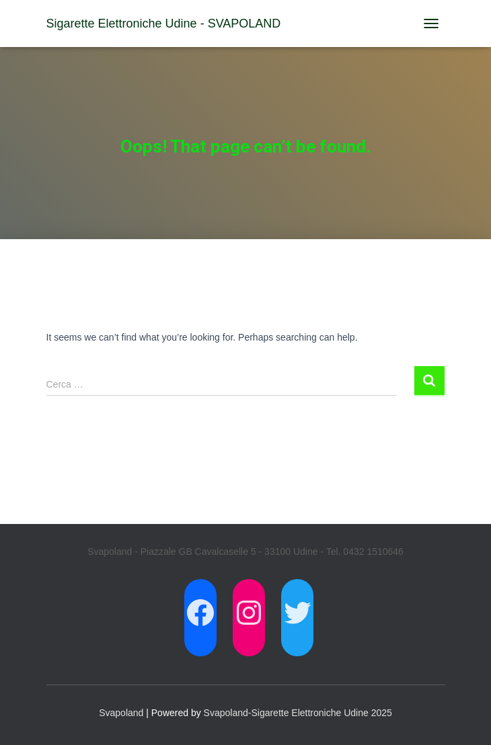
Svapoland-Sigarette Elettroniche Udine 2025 (298, 712)
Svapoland (121, 712)
